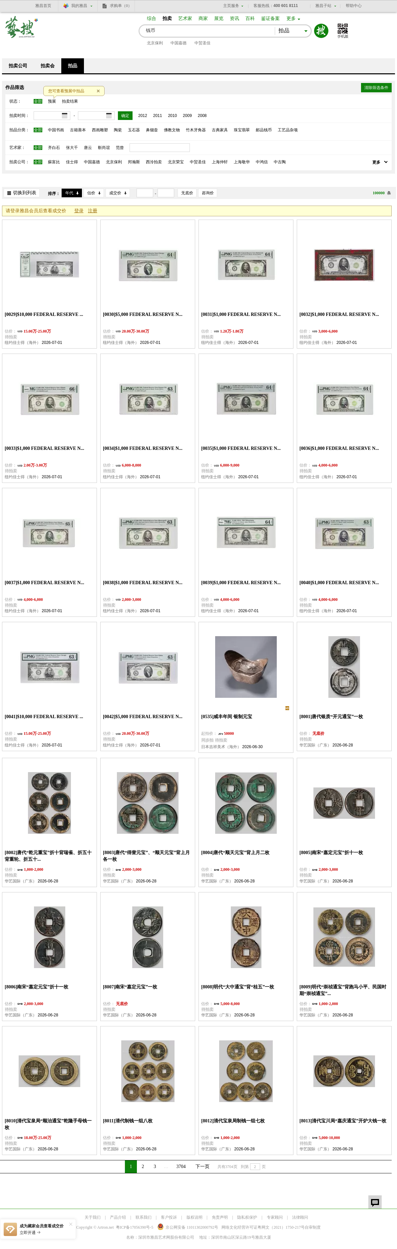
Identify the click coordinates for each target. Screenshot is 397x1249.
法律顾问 (300, 1217)
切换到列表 (24, 192)
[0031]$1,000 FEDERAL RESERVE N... (241, 314)
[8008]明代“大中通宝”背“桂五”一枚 (237, 986)
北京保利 (155, 43)
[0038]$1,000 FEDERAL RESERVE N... (143, 582)
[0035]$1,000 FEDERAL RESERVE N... (241, 448)
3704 (181, 1166)
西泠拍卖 (154, 162)
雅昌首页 (43, 5)
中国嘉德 (179, 43)
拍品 (72, 65)
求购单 (121, 5)
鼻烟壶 (152, 130)
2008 (202, 115)
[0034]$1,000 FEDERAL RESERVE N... (143, 448)
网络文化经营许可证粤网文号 (263, 1227)
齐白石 (54, 147)
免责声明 (220, 1217)
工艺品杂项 (288, 130)
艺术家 (185, 18)
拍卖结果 (70, 101)
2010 (172, 115)
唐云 (88, 147)
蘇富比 (54, 162)
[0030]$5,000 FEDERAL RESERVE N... (143, 314)
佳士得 (72, 162)
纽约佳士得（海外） (23, 342)
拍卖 (167, 18)
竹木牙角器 (196, 130)
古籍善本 (78, 130)
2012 (142, 115)
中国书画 (56, 130)
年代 (69, 193)
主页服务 (231, 5)
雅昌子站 (323, 5)
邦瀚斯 (134, 162)
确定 (125, 115)
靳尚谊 (104, 147)
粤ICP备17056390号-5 (135, 1227)
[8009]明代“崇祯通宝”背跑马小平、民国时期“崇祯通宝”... (342, 990)
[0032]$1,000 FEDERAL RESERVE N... (339, 314)
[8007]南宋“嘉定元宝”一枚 (130, 986)
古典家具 (220, 130)
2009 (187, 115)
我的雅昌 (79, 5)
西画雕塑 (100, 130)
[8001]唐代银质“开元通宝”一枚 (331, 716)
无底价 (187, 193)
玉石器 (134, 130)
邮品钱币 (264, 130)
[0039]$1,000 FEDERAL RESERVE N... (241, 582)
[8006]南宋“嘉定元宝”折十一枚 (36, 986)
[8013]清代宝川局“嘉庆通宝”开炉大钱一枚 (342, 1120)
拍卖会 (48, 65)
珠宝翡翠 (242, 130)
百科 (250, 18)
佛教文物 (172, 130)
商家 (203, 18)
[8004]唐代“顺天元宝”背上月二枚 (235, 852)
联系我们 (144, 1217)
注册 (92, 210)
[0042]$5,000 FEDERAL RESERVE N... (143, 716)
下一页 (202, 1166)
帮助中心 (354, 5)
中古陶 (280, 162)
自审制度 (313, 1227)
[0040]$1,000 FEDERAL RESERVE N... (339, 582)
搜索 (321, 31)
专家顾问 (275, 1217)
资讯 (234, 18)
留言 (375, 1202)
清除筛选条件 (376, 87)
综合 (151, 18)
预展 (52, 101)
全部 (38, 101)
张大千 (72, 147)
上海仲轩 (220, 162)
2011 (157, 115)
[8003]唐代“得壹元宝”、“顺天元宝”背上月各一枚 (146, 856)
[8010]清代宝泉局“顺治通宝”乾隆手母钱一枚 (48, 1124)
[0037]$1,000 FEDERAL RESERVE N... (44, 582)
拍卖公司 (18, 65)
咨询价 (208, 193)
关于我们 (93, 1217)
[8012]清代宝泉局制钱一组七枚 (233, 1120)
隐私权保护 (247, 1217)
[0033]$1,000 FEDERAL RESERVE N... (44, 448)
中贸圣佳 (202, 43)
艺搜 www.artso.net (22, 31)
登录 (79, 210)
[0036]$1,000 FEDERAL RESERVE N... (339, 448)
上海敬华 (242, 162)
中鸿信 (262, 162)
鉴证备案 (270, 18)
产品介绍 (118, 1217)
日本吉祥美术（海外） (221, 746)
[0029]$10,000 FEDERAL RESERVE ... (44, 314)
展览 (218, 18)
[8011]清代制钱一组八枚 (128, 1120)
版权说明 (194, 1217)
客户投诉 (169, 1217)
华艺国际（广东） (315, 745)
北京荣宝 (176, 162)
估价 (91, 193)
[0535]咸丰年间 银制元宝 (226, 716)
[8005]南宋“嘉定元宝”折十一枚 (331, 852)
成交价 (115, 193)
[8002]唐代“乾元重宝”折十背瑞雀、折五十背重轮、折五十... (48, 856)
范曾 (120, 147)
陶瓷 (118, 130)
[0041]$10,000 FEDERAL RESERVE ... (44, 716)
